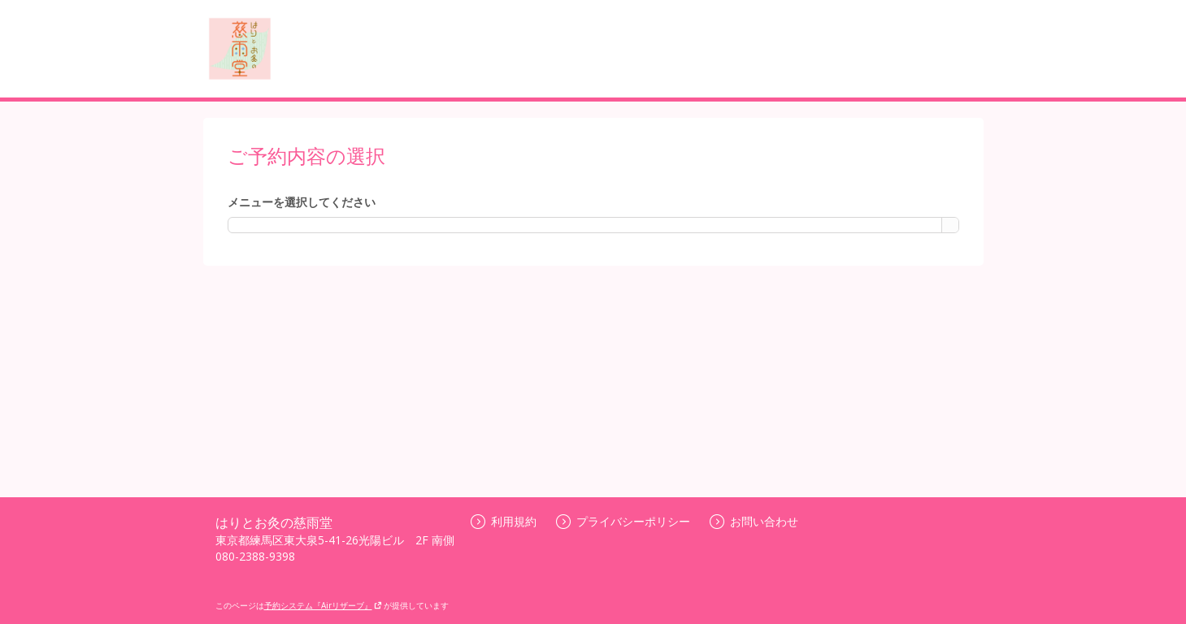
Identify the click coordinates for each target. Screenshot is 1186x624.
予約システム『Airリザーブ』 (323, 605)
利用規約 (504, 521)
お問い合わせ (754, 521)
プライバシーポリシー (623, 521)
